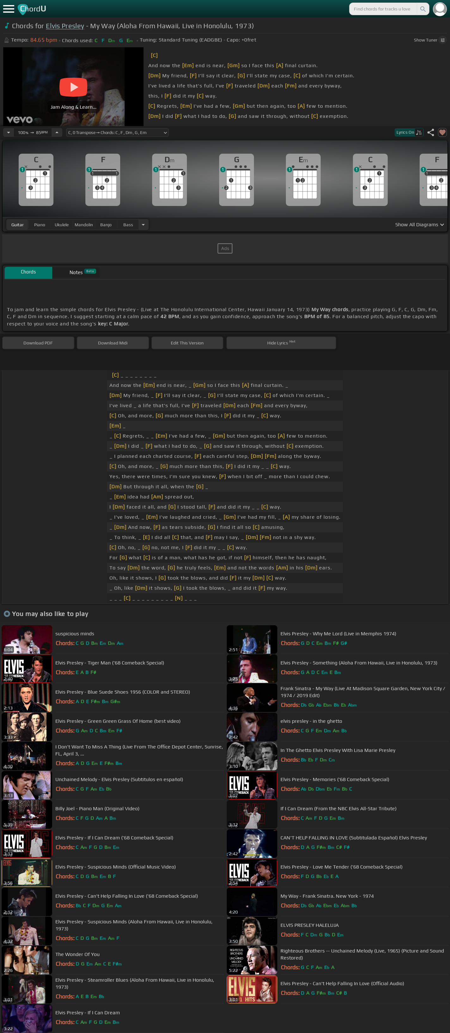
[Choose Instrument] (143, 224)
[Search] (422, 9)
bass (128, 224)
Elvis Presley (65, 26)
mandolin (84, 224)
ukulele (62, 224)
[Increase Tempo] (57, 132)
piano (39, 224)
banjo (106, 224)
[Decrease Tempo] (8, 132)
